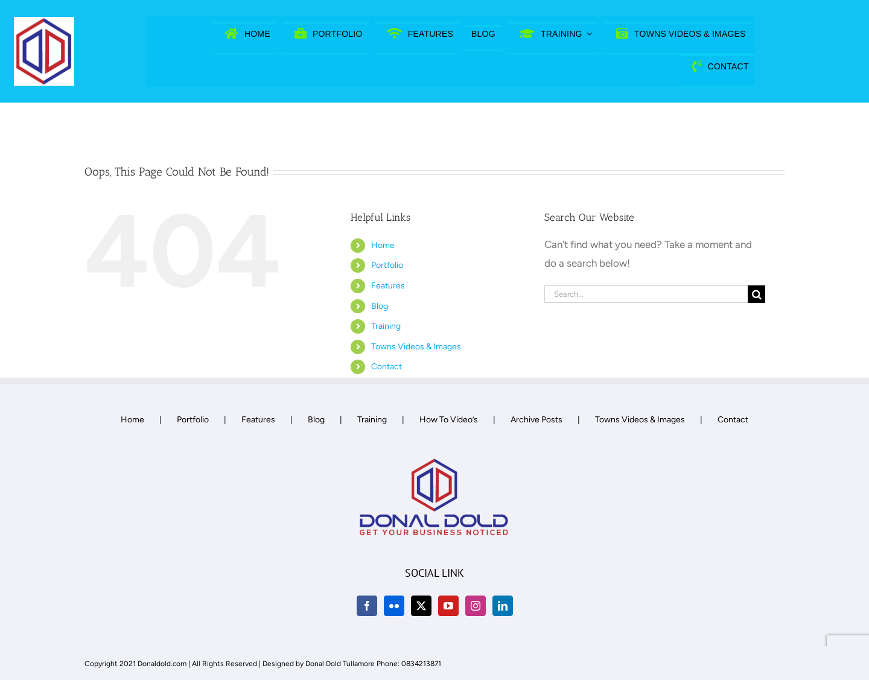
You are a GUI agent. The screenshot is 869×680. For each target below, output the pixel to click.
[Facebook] (367, 606)
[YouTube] (448, 606)
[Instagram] (475, 606)
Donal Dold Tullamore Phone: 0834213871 (373, 663)
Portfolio (387, 265)
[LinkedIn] (502, 606)
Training (386, 326)
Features (388, 286)
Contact (386, 366)
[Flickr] (394, 606)
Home (383, 245)
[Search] (756, 294)
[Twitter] (421, 606)
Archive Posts (536, 420)
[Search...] (646, 294)
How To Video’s (448, 420)
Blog (379, 306)
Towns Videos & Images (416, 347)
